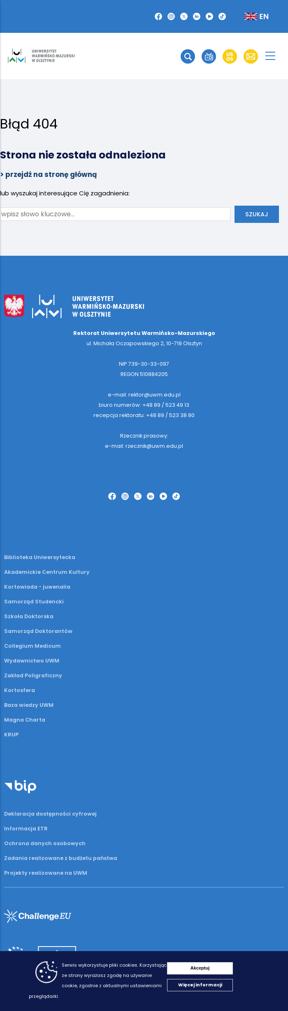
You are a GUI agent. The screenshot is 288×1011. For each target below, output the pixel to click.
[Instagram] (171, 16)
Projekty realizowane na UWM (45, 872)
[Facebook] (158, 16)
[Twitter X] (184, 16)
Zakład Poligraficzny (33, 675)
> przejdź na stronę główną (48, 174)
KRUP (11, 734)
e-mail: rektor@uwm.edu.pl (144, 394)
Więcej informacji (200, 984)
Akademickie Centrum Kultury (47, 572)
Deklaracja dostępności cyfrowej (50, 813)
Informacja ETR (26, 828)
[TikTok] (222, 16)
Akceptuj (199, 967)
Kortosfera (19, 690)
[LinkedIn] (196, 16)
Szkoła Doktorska (28, 616)
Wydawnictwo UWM (31, 660)
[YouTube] (209, 16)
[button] (188, 56)
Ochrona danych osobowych (45, 843)
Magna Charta (24, 719)
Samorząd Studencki (34, 601)
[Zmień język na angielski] (249, 16)
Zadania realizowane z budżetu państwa (60, 858)
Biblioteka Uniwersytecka (39, 557)
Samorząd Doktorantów (38, 631)
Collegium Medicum (32, 645)
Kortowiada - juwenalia (37, 586)
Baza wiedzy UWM (28, 705)
